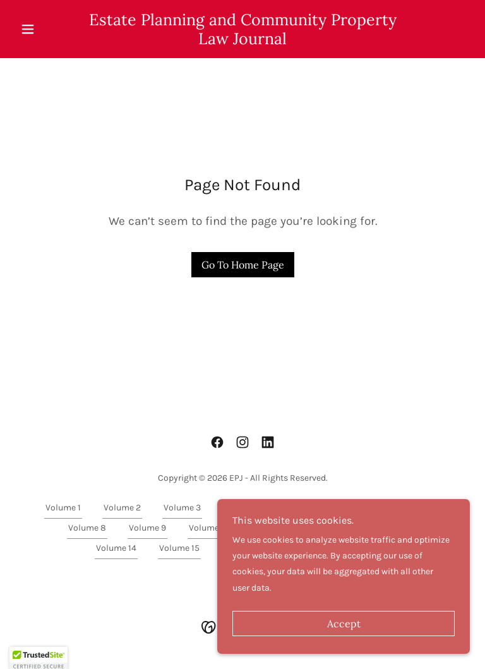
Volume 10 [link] (209, 527)
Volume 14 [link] (116, 548)
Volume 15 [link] (179, 548)
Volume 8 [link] (87, 527)
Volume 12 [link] (333, 527)
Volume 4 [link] (242, 507)
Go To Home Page (242, 264)
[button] (49, 29)
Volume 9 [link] (147, 527)
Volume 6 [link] (362, 507)
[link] (242, 41)
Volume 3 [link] (182, 507)
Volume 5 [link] (302, 507)
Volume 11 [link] (271, 527)
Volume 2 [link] (122, 507)
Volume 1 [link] (63, 507)
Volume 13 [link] (396, 527)
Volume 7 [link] (422, 507)
